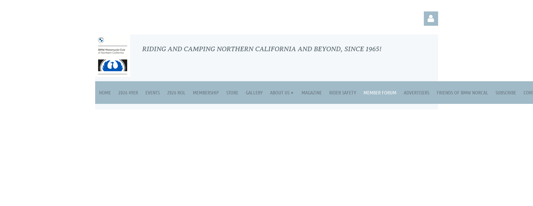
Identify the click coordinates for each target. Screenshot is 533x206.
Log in (431, 18)
